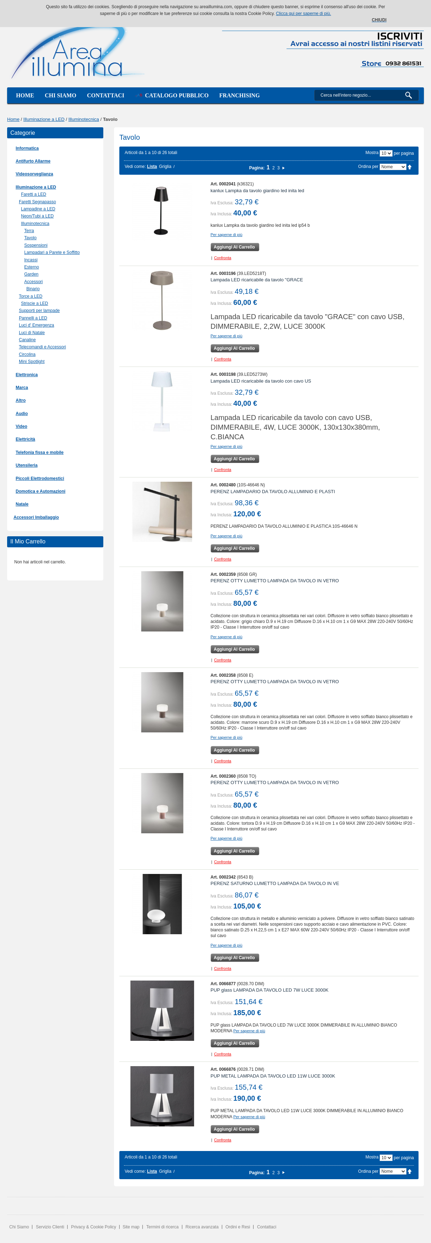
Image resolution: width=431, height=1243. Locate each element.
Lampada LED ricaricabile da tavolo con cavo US (261, 381)
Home (25, 95)
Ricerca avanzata (202, 1226)
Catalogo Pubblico (172, 95)
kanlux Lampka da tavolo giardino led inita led (257, 190)
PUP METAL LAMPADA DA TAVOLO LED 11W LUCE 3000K (273, 1076)
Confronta (222, 258)
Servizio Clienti (50, 1226)
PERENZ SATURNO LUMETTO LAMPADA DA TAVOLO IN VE (275, 883)
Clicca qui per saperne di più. (303, 13)
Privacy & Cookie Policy (93, 1226)
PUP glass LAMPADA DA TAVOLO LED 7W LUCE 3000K (269, 990)
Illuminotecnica (83, 119)
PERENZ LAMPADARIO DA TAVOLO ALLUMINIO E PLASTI (273, 491)
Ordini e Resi (237, 1226)
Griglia (165, 166)
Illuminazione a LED (44, 119)
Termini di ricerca (162, 1226)
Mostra (372, 152)
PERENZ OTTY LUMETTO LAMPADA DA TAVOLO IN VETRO (275, 580)
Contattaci (105, 95)
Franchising (239, 95)
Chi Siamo (19, 1226)
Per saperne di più (226, 234)
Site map (131, 1226)
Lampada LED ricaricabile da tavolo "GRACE (257, 279)
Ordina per (368, 166)
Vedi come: (135, 166)
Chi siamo (60, 95)
